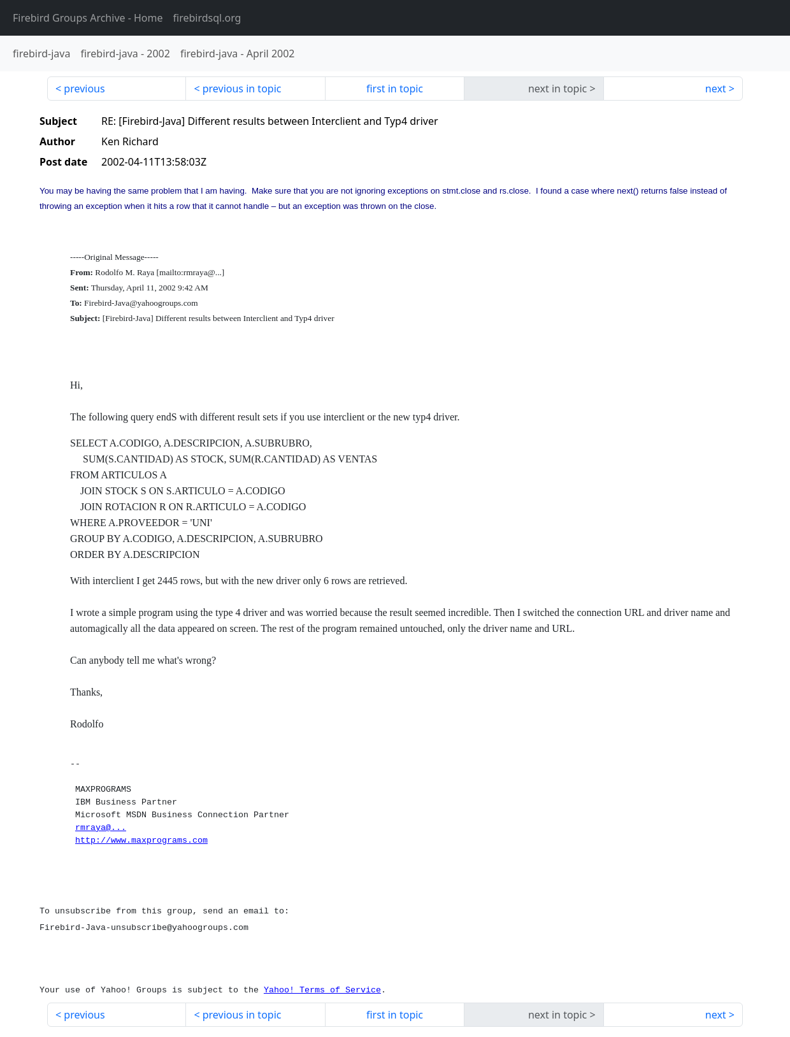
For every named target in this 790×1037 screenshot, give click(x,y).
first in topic (394, 89)
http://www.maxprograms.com (141, 840)
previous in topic (242, 89)
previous (84, 89)
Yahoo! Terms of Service (322, 990)
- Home (88, 18)
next (715, 89)
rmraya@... (100, 828)
